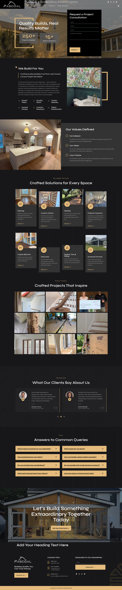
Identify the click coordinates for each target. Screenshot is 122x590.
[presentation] (81, 44)
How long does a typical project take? (79, 473)
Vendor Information (62, 6)
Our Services (43, 6)
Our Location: (55, 566)
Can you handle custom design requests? (80, 457)
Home (28, 6)
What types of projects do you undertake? (34, 449)
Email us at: (54, 574)
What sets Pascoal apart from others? (32, 473)
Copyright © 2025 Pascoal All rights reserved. (61, 588)
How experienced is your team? (29, 457)
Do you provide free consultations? (31, 465)
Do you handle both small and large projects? (82, 465)
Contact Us (52, 6)
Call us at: (54, 561)
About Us (34, 6)
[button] (37, 449)
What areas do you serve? (74, 449)
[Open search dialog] (118, 6)
